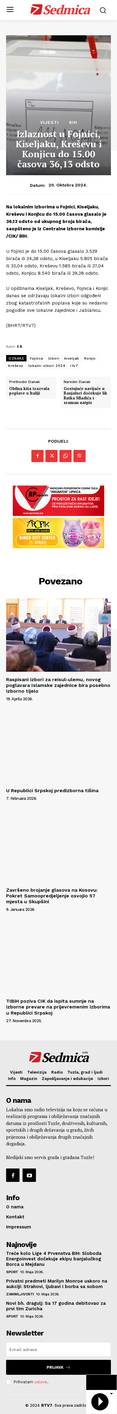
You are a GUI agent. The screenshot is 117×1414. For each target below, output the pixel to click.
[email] (58, 1349)
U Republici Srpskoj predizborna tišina (52, 790)
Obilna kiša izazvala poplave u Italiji (29, 391)
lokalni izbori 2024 (47, 366)
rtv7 (74, 366)
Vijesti (49, 122)
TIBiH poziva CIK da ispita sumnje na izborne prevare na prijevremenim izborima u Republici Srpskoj (58, 1006)
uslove (40, 1382)
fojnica (36, 358)
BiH (73, 122)
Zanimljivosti (20, 1294)
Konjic (90, 358)
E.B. (20, 346)
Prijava (59, 1367)
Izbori (53, 358)
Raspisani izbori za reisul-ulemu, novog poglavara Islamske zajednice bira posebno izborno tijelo (58, 685)
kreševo (15, 366)
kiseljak (71, 358)
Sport (12, 1272)
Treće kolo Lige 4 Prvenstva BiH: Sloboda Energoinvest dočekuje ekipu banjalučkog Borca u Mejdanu (53, 1259)
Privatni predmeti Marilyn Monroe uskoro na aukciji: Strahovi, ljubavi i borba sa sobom (56, 1283)
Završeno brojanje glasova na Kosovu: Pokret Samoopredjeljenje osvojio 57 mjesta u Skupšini (52, 895)
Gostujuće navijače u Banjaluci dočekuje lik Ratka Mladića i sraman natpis (85, 395)
